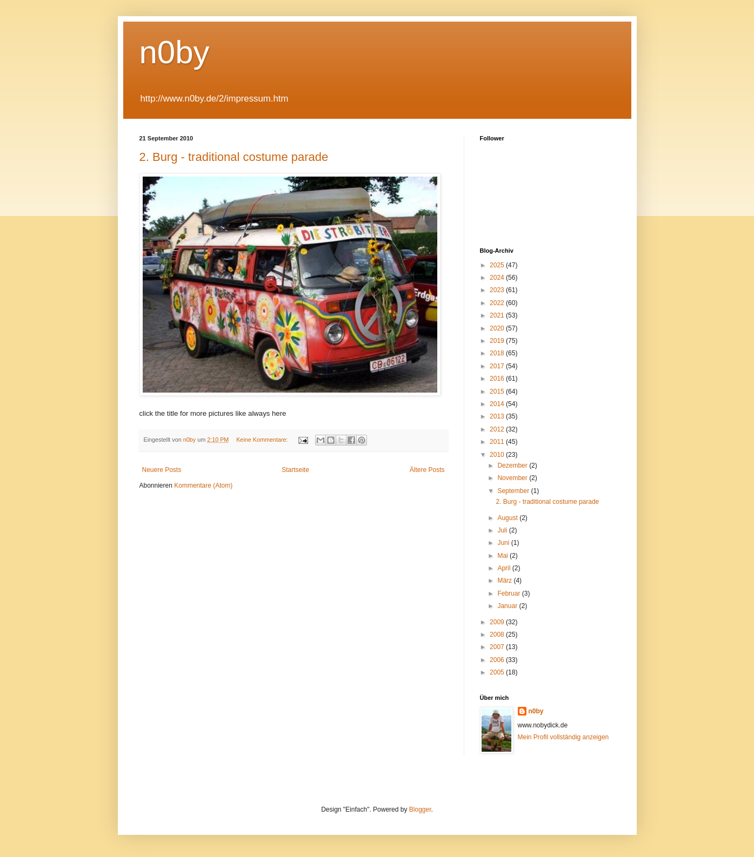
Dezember (513, 465)
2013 (498, 416)
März (505, 580)
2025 (498, 265)
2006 (498, 660)
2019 (498, 341)
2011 (498, 442)
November (513, 478)
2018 (498, 353)
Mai (503, 555)
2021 (498, 315)
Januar (508, 606)
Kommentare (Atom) (203, 485)
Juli (503, 530)
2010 (498, 454)
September (514, 491)
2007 (498, 647)
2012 (498, 429)
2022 (498, 303)
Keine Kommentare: (262, 439)
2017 (498, 366)
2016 (498, 378)
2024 (498, 277)
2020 (498, 328)
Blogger (420, 809)
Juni (504, 542)
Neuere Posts (162, 470)
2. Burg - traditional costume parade (234, 157)
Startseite (295, 470)
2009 (498, 622)
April (504, 568)
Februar (509, 593)
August (508, 518)
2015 (498, 391)
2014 (498, 404)
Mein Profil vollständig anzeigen (563, 737)
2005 (498, 672)
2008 (498, 634)
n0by (174, 52)
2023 (498, 290)
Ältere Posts (427, 470)
